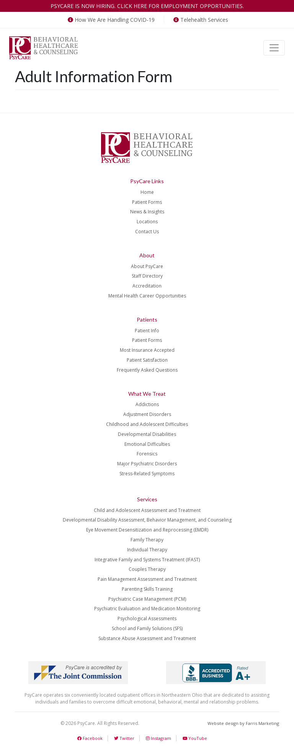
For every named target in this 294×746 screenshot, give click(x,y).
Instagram (158, 738)
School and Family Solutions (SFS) (147, 628)
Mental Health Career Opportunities (147, 296)
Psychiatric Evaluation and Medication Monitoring (147, 608)
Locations (147, 221)
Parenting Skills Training (147, 589)
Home (147, 192)
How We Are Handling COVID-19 (110, 19)
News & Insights (147, 211)
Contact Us (147, 231)
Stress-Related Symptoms (147, 473)
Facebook (90, 738)
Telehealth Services (200, 19)
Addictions (147, 404)
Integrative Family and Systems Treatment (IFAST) (147, 559)
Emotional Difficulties (147, 444)
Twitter (124, 738)
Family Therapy (147, 539)
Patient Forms (147, 202)
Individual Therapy (147, 549)
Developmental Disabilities (147, 434)
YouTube (195, 738)
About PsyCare (147, 266)
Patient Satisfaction (147, 360)
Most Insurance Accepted (147, 350)
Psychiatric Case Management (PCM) (147, 599)
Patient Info (147, 330)
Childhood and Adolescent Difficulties (147, 424)
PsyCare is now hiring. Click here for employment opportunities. (147, 6)
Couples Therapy (147, 569)
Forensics (147, 453)
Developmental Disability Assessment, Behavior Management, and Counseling (147, 520)
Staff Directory (147, 276)
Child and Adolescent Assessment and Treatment (147, 510)
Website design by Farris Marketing (243, 723)
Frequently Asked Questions (147, 370)
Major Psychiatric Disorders (147, 463)
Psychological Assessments (147, 618)
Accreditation (147, 286)
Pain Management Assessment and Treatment (147, 579)
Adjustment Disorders (147, 414)
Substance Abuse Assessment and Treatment (147, 638)
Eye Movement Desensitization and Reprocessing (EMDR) (147, 530)
